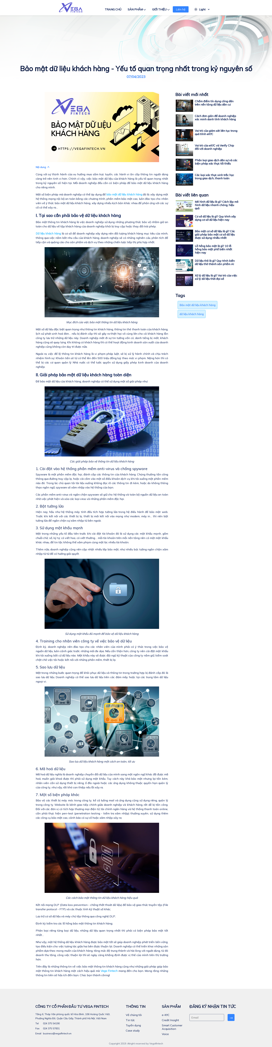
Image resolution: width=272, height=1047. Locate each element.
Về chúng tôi (134, 1015)
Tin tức (130, 1020)
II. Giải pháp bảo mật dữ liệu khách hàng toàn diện (83, 374)
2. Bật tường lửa (50, 506)
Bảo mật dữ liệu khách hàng (197, 305)
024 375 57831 (51, 1028)
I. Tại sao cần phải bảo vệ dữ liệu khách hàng (78, 215)
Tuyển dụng (133, 1025)
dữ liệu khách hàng (192, 314)
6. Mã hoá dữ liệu (50, 768)
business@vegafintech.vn (56, 1033)
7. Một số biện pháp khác (57, 794)
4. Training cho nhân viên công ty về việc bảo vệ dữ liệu (84, 641)
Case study (133, 1030)
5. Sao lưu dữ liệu (50, 667)
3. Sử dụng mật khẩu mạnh (59, 527)
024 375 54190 (51, 1023)
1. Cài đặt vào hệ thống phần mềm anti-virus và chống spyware (91, 468)
